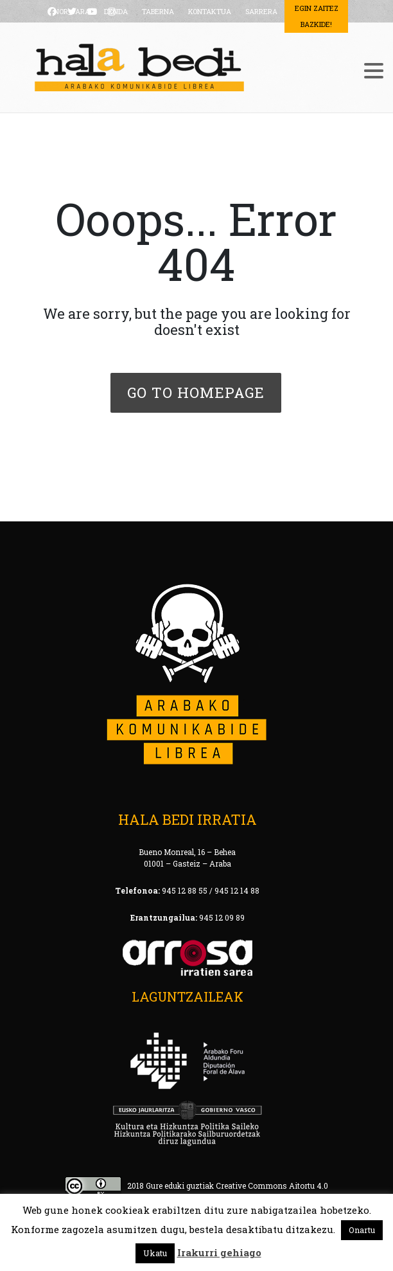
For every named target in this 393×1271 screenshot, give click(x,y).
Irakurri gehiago (219, 1252)
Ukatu (155, 1253)
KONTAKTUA (209, 11)
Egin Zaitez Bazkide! (316, 16)
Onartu (362, 1230)
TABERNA (158, 11)
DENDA (116, 11)
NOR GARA (72, 11)
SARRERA (261, 11)
